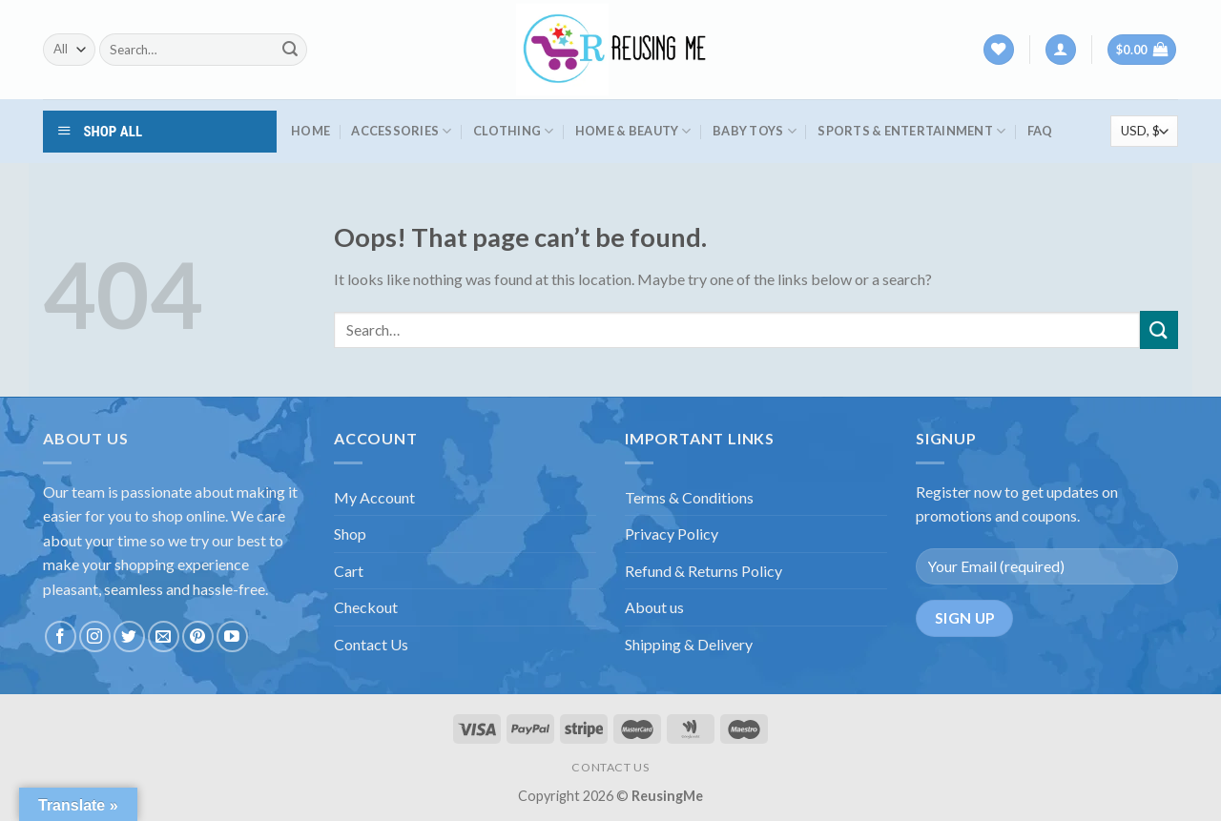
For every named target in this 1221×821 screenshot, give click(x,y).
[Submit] (290, 49)
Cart (348, 571)
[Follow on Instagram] (95, 636)
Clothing (513, 131)
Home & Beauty (633, 131)
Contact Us (371, 644)
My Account (374, 497)
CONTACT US (610, 767)
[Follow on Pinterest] (198, 636)
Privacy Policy (671, 533)
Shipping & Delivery (689, 644)
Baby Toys (755, 131)
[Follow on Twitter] (129, 636)
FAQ (1040, 130)
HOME (310, 130)
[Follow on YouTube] (232, 636)
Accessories (401, 131)
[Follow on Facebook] (60, 636)
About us (654, 607)
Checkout (366, 607)
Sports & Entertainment (911, 131)
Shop (350, 533)
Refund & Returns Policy (703, 571)
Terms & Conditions (689, 497)
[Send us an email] (163, 636)
